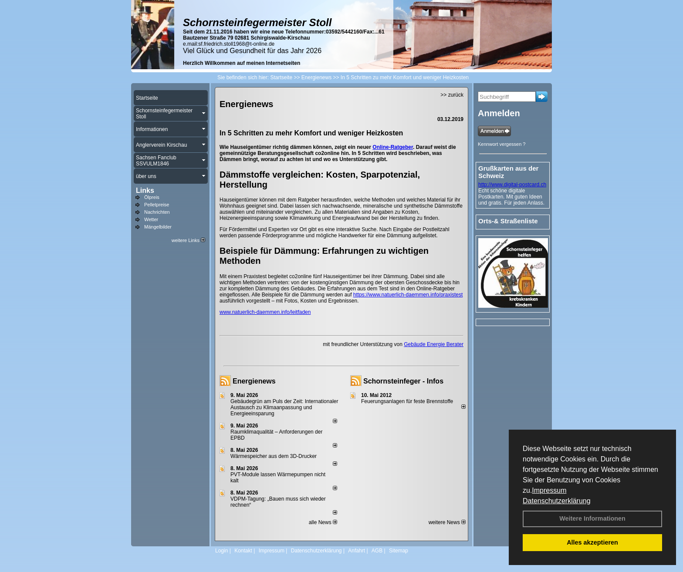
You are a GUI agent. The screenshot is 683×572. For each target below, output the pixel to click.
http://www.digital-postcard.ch (512, 185)
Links (145, 190)
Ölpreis (151, 197)
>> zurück (451, 95)
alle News (323, 522)
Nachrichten (157, 212)
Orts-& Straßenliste (508, 221)
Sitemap (398, 551)
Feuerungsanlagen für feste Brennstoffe (407, 401)
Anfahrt (356, 551)
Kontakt (243, 551)
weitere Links (188, 240)
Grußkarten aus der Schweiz (508, 172)
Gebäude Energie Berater (433, 344)
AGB (377, 551)
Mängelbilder (158, 226)
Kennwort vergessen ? (501, 144)
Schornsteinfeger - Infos (403, 381)
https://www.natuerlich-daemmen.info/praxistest (408, 295)
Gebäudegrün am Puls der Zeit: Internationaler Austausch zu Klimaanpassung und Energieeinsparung (284, 407)
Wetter (151, 219)
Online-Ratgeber (392, 147)
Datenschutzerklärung (557, 501)
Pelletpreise (156, 204)
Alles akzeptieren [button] (592, 542)
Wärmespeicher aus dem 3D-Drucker (273, 456)
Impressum (549, 490)
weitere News (447, 522)
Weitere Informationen (592, 518)
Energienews (254, 381)
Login (221, 551)
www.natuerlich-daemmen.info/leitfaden (265, 312)
